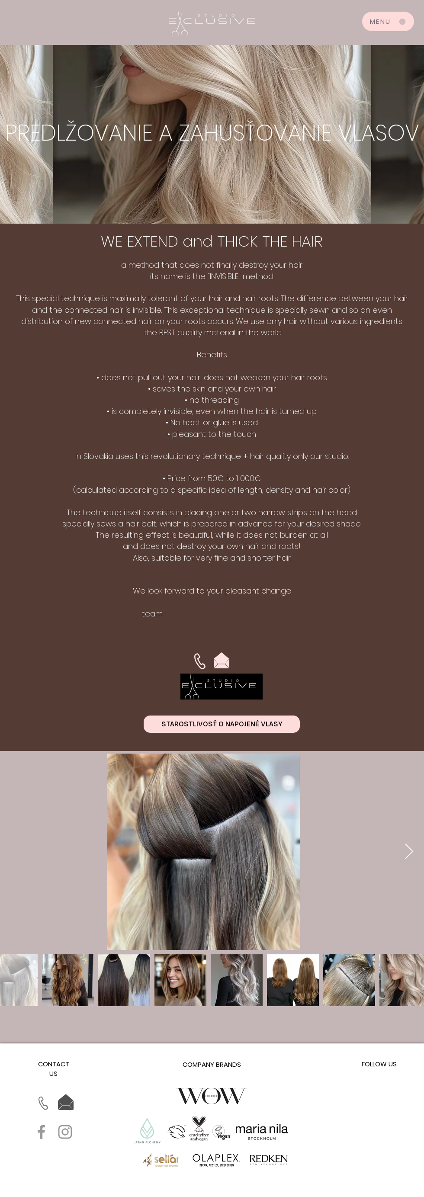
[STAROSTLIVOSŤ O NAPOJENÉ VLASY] (222, 724)
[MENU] (388, 21)
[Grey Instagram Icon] (65, 1132)
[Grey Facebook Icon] (41, 1132)
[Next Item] (409, 852)
